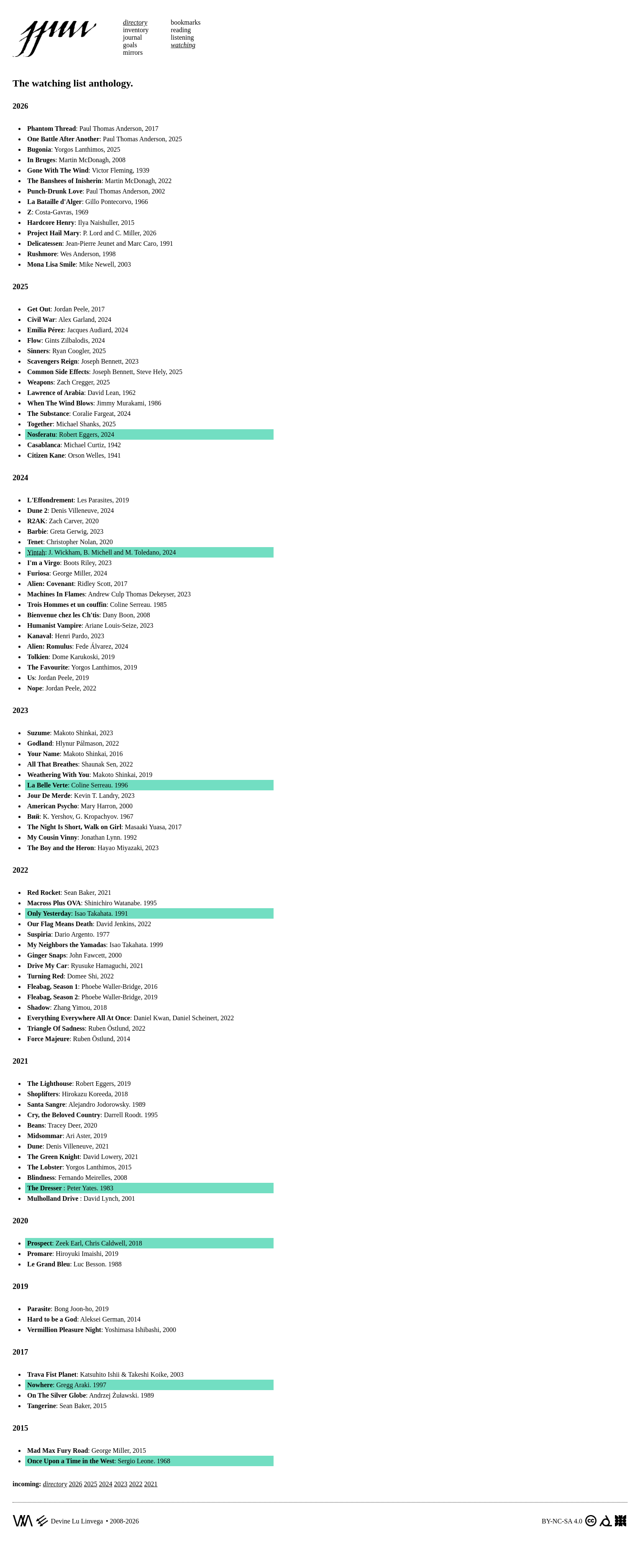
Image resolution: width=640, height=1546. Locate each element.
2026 (75, 1483)
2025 (90, 1483)
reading (181, 29)
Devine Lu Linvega (77, 1521)
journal (132, 37)
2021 (151, 1483)
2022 (136, 1483)
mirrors (133, 52)
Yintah (36, 552)
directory (135, 22)
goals (130, 44)
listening (182, 37)
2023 (121, 1483)
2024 (106, 1483)
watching (183, 44)
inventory (135, 29)
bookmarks (185, 22)
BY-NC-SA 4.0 (562, 1521)
